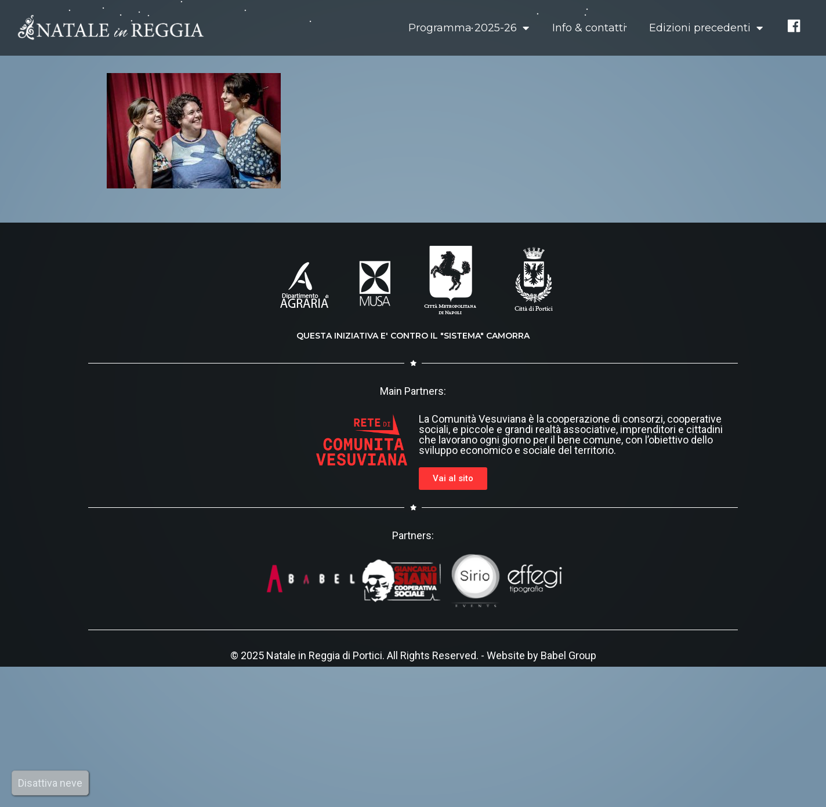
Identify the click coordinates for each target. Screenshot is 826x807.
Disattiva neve (50, 783)
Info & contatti (589, 27)
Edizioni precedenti (706, 28)
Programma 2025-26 (468, 28)
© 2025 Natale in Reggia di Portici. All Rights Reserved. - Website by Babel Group (413, 655)
